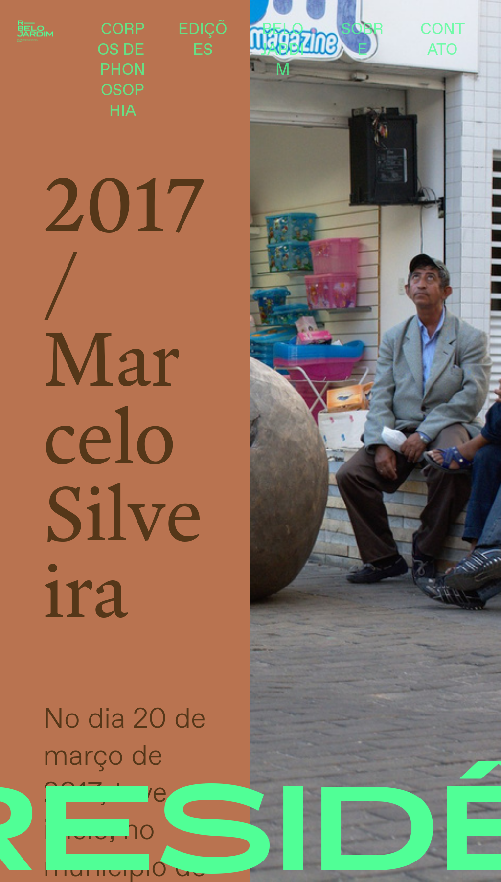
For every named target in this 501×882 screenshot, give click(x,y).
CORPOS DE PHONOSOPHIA (122, 70)
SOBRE (362, 40)
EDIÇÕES (202, 40)
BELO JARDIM (282, 50)
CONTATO (442, 40)
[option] (375, 441)
